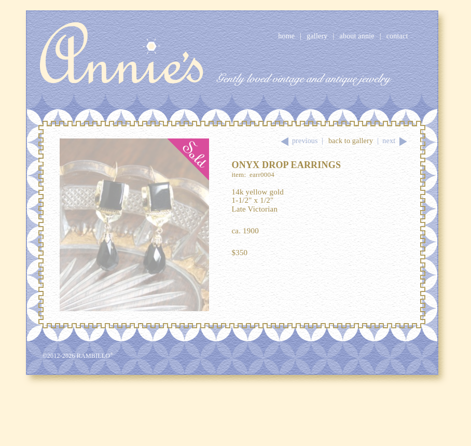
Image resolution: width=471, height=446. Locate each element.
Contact (397, 36)
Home (286, 36)
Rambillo (95, 355)
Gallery (317, 36)
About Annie (357, 36)
